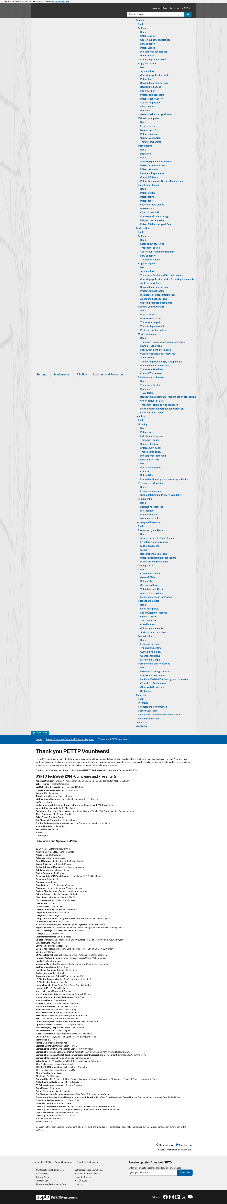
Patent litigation (149, 134)
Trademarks (142, 228)
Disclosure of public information (157, 294)
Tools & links (145, 499)
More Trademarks (147, 334)
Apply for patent (147, 63)
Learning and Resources (149, 522)
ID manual (145, 389)
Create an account (150, 573)
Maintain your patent (149, 118)
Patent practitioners (148, 185)
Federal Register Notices (153, 612)
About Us (156, 8)
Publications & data (148, 601)
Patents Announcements (153, 165)
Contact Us (174, 8)
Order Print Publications (153, 683)
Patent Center (147, 193)
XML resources (148, 620)
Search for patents (150, 102)
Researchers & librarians (153, 554)
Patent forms (147, 79)
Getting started (146, 565)
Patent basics (147, 36)
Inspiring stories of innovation (156, 597)
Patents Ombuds (149, 169)
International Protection (153, 455)
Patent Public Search (151, 98)
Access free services (151, 593)
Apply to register (147, 263)
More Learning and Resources (154, 663)
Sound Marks (147, 357)
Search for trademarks (87, 1162)
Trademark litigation (151, 322)
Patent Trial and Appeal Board (156, 114)
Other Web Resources (152, 687)
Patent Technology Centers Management (162, 181)
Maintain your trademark (151, 306)
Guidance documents (151, 628)
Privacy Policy (42, 1177)
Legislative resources (151, 506)
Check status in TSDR (152, 400)
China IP (144, 471)
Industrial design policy (153, 436)
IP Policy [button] (81, 374)
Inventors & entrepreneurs (154, 542)
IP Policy (140, 416)
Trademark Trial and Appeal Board (159, 404)
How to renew (147, 126)
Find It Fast (39, 733)
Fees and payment (150, 644)
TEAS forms (146, 393)
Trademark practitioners (151, 377)
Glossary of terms (149, 585)
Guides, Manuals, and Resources (157, 353)
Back (140, 24)
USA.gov (79, 1184)
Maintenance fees (149, 130)
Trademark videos (150, 259)
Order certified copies (152, 204)
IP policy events (148, 514)
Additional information (167, 1150)
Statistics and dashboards (154, 632)
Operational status (150, 656)
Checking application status (155, 75)
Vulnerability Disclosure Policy (89, 1170)
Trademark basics (150, 247)
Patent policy (147, 432)
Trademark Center (150, 385)
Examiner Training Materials (155, 671)
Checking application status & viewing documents (167, 279)
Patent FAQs (147, 55)
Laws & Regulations (151, 346)
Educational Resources (152, 675)
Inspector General (83, 1177)
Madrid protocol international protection (162, 408)
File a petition (147, 91)
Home (39, 739)
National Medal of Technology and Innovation (164, 679)
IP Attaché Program (150, 467)
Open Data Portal (149, 212)
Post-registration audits (153, 330)
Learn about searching (152, 244)
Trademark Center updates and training (161, 275)
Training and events (150, 648)
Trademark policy (149, 440)
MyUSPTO (186, 8)
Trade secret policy (150, 451)
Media (143, 550)
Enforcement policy (150, 448)
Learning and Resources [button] (108, 374)
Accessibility (42, 1173)
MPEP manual (147, 208)
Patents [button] (42, 374)
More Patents (145, 145)
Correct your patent (150, 138)
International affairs (148, 459)
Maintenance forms (150, 318)
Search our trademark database (157, 251)
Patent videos (147, 47)
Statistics (145, 691)
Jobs (165, 8)
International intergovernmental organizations (165, 479)
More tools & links (150, 518)
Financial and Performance (152, 706)
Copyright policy (149, 444)
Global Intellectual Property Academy (161, 495)
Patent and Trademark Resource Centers (160, 714)
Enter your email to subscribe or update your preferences (155, 1168)
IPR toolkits (146, 475)
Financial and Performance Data (51, 1184)
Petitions (145, 110)
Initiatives (145, 153)
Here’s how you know (61, 1)
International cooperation (153, 51)
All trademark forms (151, 283)
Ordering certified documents (156, 302)
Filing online (146, 106)
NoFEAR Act (81, 1181)
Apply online (147, 71)
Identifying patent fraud (153, 59)
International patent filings (154, 216)
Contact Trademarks (151, 373)
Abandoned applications (153, 299)
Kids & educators (149, 546)
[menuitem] (42, 374)
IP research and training (151, 483)
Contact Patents (149, 177)
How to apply (147, 43)
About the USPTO (42, 1162)
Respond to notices (150, 87)
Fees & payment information (155, 161)
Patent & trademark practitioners (158, 557)
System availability (150, 651)
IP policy (142, 424)
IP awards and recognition (154, 561)
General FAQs (147, 577)
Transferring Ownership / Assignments (161, 361)
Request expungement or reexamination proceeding (168, 397)
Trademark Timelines (151, 369)
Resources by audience (150, 530)
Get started (144, 28)
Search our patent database (155, 40)
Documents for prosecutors (155, 365)
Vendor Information (148, 718)
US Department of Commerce (50, 1170)
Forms (143, 157)
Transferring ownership (152, 326)
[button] (164, 1145)
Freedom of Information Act (88, 1173)
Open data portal (149, 608)
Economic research (150, 491)
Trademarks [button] (61, 374)
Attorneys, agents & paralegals (157, 538)
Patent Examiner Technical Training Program (70, 739)
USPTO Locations (147, 710)
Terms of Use (42, 1181)
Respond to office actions (154, 83)
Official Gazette (148, 616)
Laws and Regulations (152, 173)
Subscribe (185, 1172)
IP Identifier (146, 581)
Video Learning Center (152, 589)
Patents (140, 20)
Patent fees (146, 200)
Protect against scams (152, 95)
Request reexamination (152, 220)
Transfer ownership (150, 142)
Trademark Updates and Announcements (162, 342)
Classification (147, 624)
